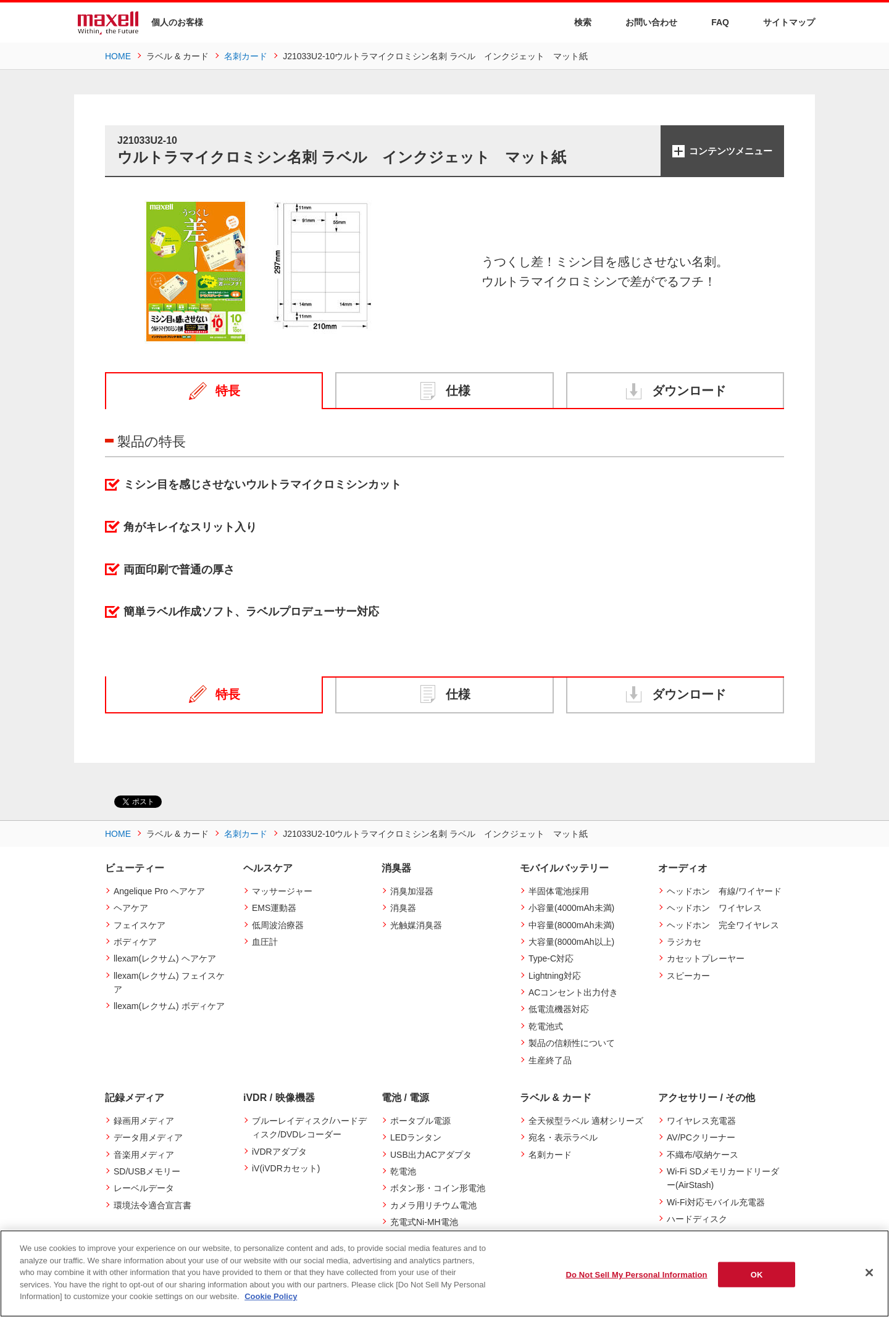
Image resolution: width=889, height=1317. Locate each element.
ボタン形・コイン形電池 (437, 1188)
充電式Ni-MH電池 (424, 1222)
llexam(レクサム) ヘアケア (165, 958)
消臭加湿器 (411, 891)
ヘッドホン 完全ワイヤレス (723, 925)
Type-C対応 (551, 958)
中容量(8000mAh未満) (571, 925)
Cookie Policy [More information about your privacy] (270, 1296)
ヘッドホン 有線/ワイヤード (724, 891)
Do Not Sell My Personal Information (636, 1274)
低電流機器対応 (558, 1009)
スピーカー (688, 976)
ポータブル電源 (420, 1121)
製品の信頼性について (571, 1043)
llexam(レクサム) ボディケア (169, 1006)
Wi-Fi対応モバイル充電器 (716, 1202)
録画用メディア (144, 1121)
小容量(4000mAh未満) (571, 908)
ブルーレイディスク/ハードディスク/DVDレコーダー (309, 1127)
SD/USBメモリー (147, 1171)
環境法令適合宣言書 (152, 1205)
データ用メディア (148, 1137)
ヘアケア (131, 908)
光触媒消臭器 (416, 925)
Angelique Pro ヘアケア (159, 891)
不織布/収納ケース (702, 1155)
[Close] (869, 1272)
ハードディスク (697, 1219)
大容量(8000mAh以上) (571, 942)
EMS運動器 (274, 908)
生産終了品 (550, 1060)
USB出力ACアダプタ (431, 1155)
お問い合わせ (643, 22)
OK (757, 1274)
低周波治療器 (278, 925)
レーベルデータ (144, 1188)
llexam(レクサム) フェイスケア (169, 982)
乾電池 (403, 1171)
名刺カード (550, 1155)
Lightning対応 (554, 976)
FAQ (712, 22)
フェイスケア (139, 925)
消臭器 (403, 908)
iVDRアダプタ (279, 1152)
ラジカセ (684, 942)
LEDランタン (415, 1137)
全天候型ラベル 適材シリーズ (585, 1121)
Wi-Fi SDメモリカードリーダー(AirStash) (723, 1178)
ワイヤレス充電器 (701, 1121)
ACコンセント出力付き (573, 992)
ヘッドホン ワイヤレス (714, 908)
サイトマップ (781, 22)
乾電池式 (545, 1026)
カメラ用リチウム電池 (433, 1205)
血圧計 (265, 942)
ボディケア (135, 942)
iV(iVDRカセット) (286, 1168)
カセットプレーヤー (706, 958)
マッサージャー (282, 891)
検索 (575, 22)
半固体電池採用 (558, 891)
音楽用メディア (144, 1155)
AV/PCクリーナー (701, 1137)
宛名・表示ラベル (563, 1137)
